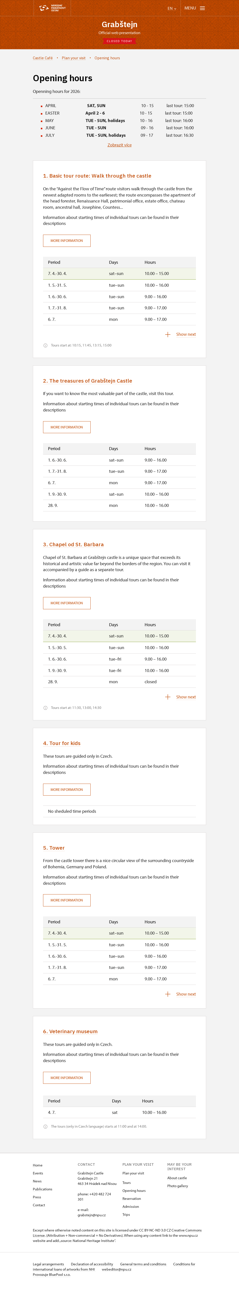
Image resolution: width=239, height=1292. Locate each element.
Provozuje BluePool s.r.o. (51, 1280)
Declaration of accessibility (94, 1270)
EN (172, 8)
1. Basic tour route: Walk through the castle (104, 177)
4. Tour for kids (64, 747)
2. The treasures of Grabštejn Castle (93, 383)
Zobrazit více (120, 146)
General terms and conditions (146, 1270)
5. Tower (55, 852)
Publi (37, 1195)
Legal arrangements (49, 1270)
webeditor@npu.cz (118, 1275)
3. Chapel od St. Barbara (77, 547)
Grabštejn (119, 25)
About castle (177, 1183)
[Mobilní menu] (194, 8)
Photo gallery (177, 1191)
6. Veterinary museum (74, 1036)
